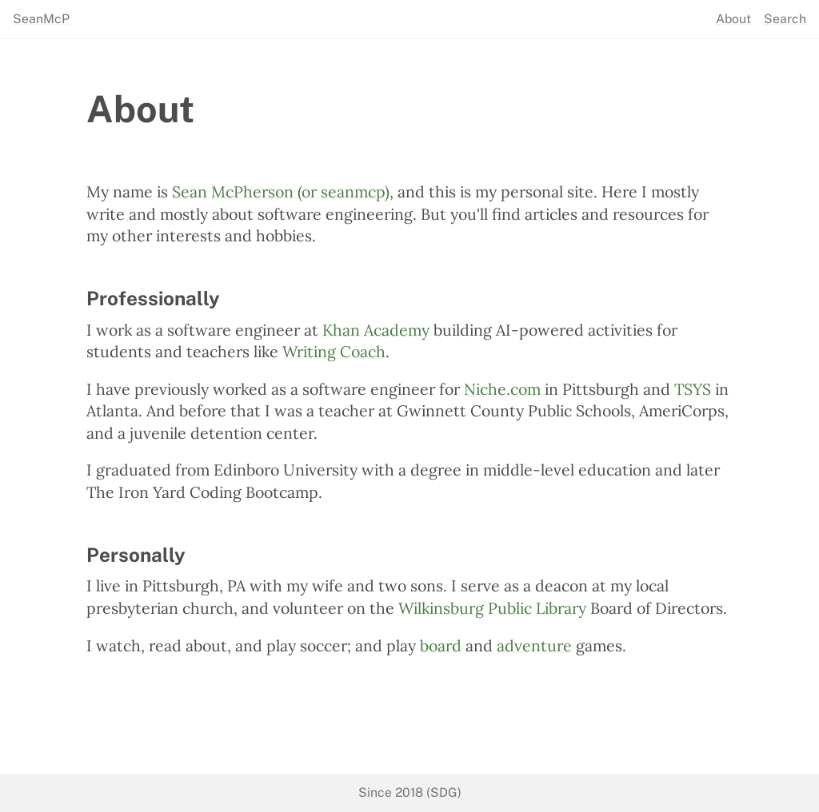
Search (785, 19)
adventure (534, 645)
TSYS (692, 389)
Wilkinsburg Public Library (492, 608)
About (733, 19)
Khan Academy (375, 330)
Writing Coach (334, 351)
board (440, 645)
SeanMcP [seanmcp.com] (41, 19)
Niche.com (502, 389)
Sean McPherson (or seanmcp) (281, 191)
